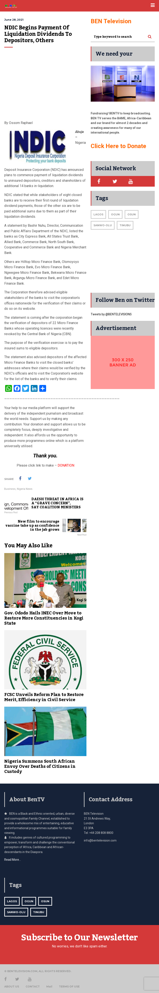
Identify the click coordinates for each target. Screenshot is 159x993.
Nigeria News (24, 488)
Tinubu (125, 225)
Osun (131, 214)
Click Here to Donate (118, 146)
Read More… (12, 859)
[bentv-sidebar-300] (123, 362)
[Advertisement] (45, 86)
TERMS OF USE (69, 987)
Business (10, 488)
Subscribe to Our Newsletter (79, 937)
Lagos (98, 214)
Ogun (115, 214)
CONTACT (33, 987)
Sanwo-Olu (102, 225)
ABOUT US (11, 987)
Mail (49, 987)
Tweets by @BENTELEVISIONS (111, 314)
